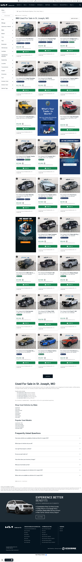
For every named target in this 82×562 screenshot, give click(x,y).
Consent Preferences (2, 560)
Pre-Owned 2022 (24, 38)
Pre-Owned (31, 5)
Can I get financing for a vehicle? (23, 448)
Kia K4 (61, 528)
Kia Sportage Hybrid (46, 540)
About (71, 5)
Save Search (7, 15)
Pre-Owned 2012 (68, 195)
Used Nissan (18, 413)
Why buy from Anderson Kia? (22, 464)
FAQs (12, 550)
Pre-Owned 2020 (25, 156)
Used (3, 12)
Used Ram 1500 (18, 428)
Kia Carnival (27, 530)
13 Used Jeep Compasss (22, 396)
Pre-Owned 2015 (28, 117)
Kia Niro (26, 532)
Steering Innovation (58, 548)
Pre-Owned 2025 (25, 195)
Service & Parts (63, 5)
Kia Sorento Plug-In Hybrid (48, 538)
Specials (19, 5)
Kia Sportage (27, 540)
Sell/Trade (47, 5)
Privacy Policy (8, 550)
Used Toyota (18, 415)
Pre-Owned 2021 (47, 38)
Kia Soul (26, 538)
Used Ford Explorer (19, 427)
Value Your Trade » (48, 122)
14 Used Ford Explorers (22, 395)
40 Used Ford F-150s (22, 392)
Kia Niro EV (44, 534)
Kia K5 (61, 530)
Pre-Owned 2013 (69, 39)
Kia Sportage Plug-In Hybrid (48, 542)
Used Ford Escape (19, 424)
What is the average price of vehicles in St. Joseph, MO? (29, 470)
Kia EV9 (44, 532)
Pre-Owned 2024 (68, 311)
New (25, 5)
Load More (48, 376)
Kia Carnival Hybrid (46, 528)
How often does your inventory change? (25, 459)
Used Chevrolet (18, 410)
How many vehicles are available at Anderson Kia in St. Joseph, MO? (32, 438)
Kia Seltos (26, 534)
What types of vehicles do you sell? (23, 443)
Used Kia (17, 411)
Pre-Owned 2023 (25, 78)
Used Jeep (17, 409)
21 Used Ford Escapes (22, 394)
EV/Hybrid (39, 5)
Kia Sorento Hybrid (46, 536)
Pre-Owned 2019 (46, 273)
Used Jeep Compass (19, 425)
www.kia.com (16, 550)
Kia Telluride (27, 542)
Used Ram (17, 414)
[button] (23, 47)
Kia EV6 (44, 530)
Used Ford (17, 407)
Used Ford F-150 (19, 423)
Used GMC (17, 417)
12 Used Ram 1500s (21, 398)
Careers (79, 1)
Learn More (40, 517)
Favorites (8, 560)
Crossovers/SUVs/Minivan (30, 528)
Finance (55, 5)
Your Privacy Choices (41, 554)
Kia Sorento (27, 536)
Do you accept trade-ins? (21, 454)
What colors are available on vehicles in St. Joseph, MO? (29, 475)
